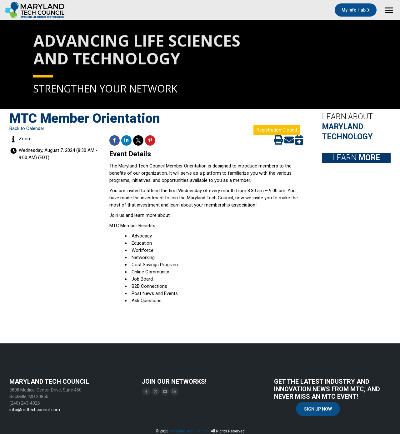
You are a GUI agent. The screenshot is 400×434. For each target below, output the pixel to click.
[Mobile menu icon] (389, 10)
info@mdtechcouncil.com (34, 409)
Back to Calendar (26, 128)
